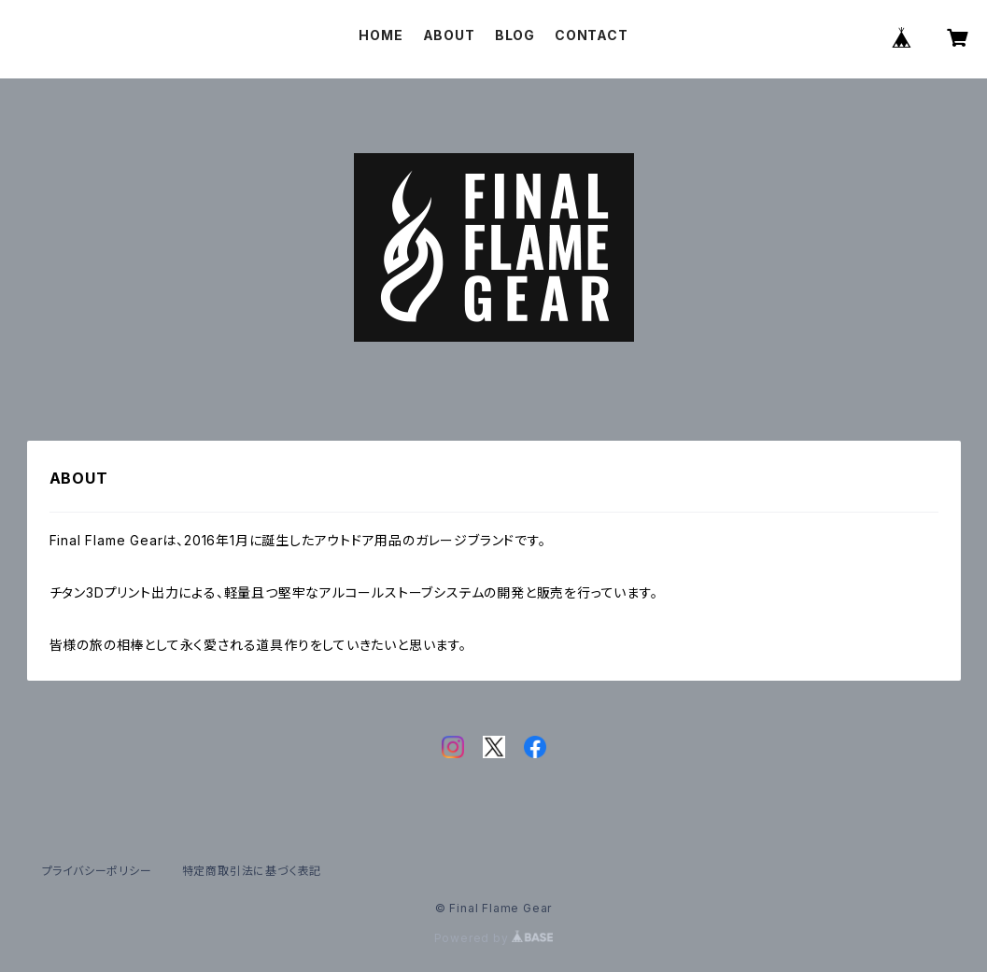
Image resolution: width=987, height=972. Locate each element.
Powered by (494, 938)
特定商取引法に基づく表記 (252, 871)
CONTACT (591, 35)
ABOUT (449, 35)
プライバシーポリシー (97, 871)
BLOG (515, 35)
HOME (380, 35)
